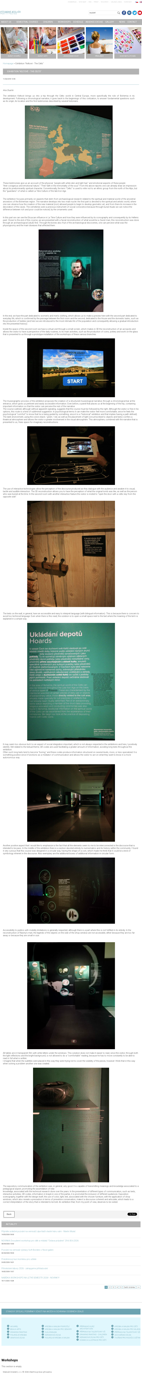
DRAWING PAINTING (18, 1332)
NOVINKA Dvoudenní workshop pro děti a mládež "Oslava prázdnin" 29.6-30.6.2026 (40, 1240)
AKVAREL (14, 1326)
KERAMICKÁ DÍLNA (53, 1335)
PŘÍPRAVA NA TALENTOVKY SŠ (127, 1332)
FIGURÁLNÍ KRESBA (18, 1335)
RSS (90, 2)
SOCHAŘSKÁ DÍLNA (123, 1335)
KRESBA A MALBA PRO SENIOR (58, 1329)
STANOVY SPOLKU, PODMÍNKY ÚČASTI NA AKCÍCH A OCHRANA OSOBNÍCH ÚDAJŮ (45, 1311)
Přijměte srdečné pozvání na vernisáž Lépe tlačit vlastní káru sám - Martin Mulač (38, 1231)
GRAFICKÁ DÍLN (17, 1338)
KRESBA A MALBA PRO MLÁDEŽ (128, 1329)
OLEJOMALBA (51, 1332)
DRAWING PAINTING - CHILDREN (93, 1334)
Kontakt (128, 2)
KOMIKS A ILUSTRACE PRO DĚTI (93, 1340)
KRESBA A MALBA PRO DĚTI (126, 1326)
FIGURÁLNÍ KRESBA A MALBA (57, 1338)
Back (9, 1214)
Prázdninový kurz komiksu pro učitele (18, 1259)
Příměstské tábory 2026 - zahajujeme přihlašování (24, 1268)
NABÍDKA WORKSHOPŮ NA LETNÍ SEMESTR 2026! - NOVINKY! (30, 1277)
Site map (82, 2)
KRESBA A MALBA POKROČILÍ (57, 1326)
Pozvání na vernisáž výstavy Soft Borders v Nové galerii (27, 1250)
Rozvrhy (105, 2)
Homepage (72, 2)
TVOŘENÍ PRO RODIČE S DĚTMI (127, 1338)
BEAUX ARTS (15, 1329)
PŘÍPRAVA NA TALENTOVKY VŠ (92, 1332)
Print (96, 2)
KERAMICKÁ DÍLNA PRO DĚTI (92, 1337)
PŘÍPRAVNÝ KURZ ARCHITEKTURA (87, 1327)
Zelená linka (116, 2)
